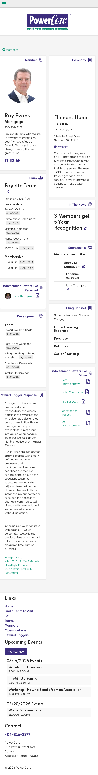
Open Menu (4, 3)
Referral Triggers (17, 634)
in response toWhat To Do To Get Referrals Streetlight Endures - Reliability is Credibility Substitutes (22, 565)
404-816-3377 (17, 734)
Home (9, 606)
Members (11, 625)
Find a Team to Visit (19, 611)
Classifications (15, 630)
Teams (9, 620)
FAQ (8, 615)
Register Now (16, 651)
